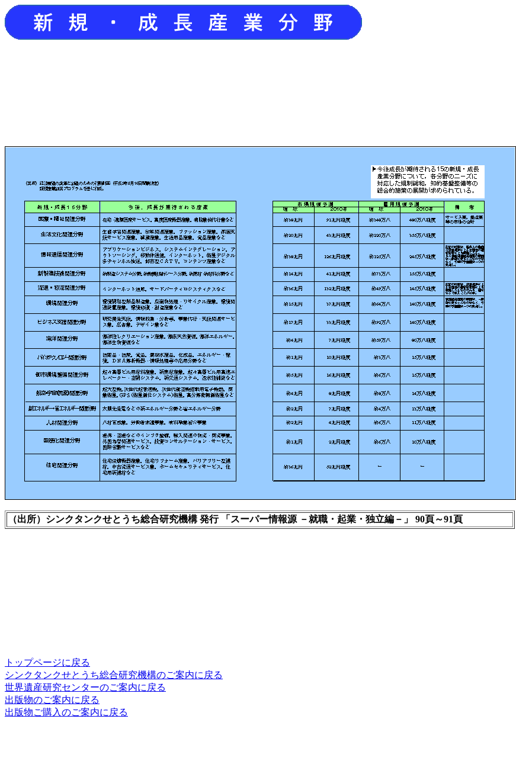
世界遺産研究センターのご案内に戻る (85, 687)
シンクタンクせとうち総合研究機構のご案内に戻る (114, 675)
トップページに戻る (47, 662)
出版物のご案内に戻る (52, 700)
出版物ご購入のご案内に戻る (66, 712)
